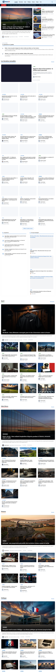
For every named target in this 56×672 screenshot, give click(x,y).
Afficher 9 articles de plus (28, 228)
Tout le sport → (52, 301)
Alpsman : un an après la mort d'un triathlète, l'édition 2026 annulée (19, 53)
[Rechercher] (52, 2)
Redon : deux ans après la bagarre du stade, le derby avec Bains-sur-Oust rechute (22, 48)
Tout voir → (53, 61)
